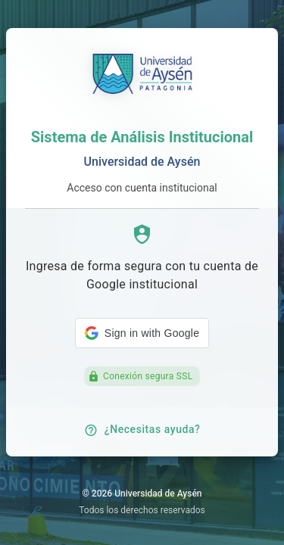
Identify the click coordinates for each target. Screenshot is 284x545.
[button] (142, 333)
